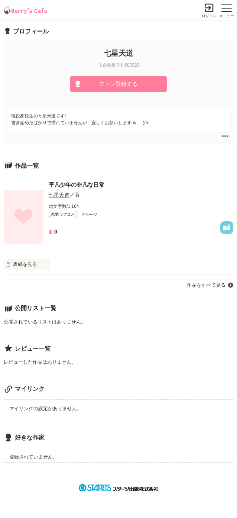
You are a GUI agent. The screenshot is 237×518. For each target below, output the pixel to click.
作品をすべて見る (206, 285)
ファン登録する (118, 84)
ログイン (209, 16)
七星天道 (59, 195)
